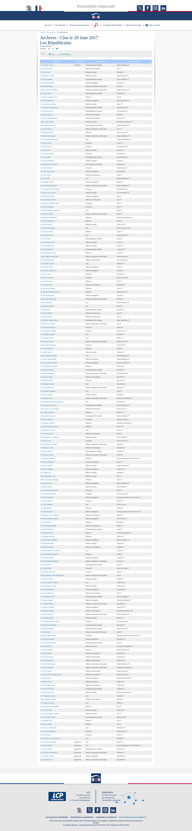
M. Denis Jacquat (47, 395)
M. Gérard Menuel (47, 529)
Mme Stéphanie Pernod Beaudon (52, 575)
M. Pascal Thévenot (47, 689)
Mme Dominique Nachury (49, 561)
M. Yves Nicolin (46, 565)
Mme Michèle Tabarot (48, 664)
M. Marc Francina (47, 278)
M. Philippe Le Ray (47, 448)
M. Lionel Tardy (46, 671)
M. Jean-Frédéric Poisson (49, 582)
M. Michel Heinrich (47, 370)
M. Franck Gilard (46, 313)
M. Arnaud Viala (46, 710)
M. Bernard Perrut (47, 579)
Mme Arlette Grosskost (48, 345)
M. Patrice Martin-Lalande (49, 519)
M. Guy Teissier (46, 678)
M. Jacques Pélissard (48, 572)
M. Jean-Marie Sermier (48, 643)
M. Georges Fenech (47, 264)
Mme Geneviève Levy (48, 476)
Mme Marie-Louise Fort (49, 271)
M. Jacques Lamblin (47, 423)
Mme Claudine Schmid (48, 636)
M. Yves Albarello (47, 79)
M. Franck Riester (47, 614)
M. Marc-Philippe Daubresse (50, 210)
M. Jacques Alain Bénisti (49, 107)
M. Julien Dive (45, 239)
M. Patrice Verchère (47, 703)
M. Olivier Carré (46, 143)
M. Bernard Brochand (48, 136)
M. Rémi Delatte (46, 224)
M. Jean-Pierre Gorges (48, 331)
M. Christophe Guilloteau (49, 366)
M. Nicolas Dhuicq (47, 232)
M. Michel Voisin (46, 724)
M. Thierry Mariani (47, 497)
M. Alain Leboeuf (46, 451)
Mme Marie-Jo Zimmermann (50, 738)
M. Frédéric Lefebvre (48, 458)
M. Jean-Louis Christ (48, 171)
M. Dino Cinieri (46, 175)
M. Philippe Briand (47, 132)
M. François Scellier (47, 756)
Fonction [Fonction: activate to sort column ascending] (79, 61)
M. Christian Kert (46, 398)
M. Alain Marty (45, 522)
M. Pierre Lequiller (47, 469)
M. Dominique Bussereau (49, 139)
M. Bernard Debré (47, 214)
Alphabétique (65, 54)
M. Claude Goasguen (48, 327)
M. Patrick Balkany (47, 100)
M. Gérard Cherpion (47, 161)
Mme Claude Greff (47, 341)
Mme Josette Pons (47, 593)
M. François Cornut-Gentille (50, 189)
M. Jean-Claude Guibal (48, 359)
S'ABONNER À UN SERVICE (105, 817)
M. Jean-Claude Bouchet (49, 118)
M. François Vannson (48, 696)
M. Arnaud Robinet (47, 618)
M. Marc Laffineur (47, 419)
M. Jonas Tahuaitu (47, 667)
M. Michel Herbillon (47, 373)
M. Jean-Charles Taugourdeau (51, 674)
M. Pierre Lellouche (47, 462)
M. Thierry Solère (47, 650)
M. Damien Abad (46, 69)
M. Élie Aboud (45, 72)
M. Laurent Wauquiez (48, 731)
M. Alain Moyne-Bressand (49, 554)
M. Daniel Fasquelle (47, 260)
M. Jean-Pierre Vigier (48, 717)
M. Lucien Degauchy (48, 221)
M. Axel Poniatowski (47, 589)
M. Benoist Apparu (47, 86)
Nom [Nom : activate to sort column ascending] (56, 61)
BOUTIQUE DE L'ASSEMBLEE (56, 817)
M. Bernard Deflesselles (49, 217)
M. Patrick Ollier (46, 568)
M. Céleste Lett (46, 472)
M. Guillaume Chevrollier (49, 164)
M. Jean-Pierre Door (48, 242)
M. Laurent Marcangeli (48, 494)
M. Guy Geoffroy (46, 302)
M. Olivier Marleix (47, 504)
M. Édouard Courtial (47, 196)
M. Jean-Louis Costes (48, 193)
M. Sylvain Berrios (47, 111)
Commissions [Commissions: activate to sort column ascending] (101, 61)
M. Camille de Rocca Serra (50, 621)
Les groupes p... (51, 32)
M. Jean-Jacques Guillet (49, 363)
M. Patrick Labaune (47, 412)
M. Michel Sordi (46, 653)
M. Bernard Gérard (47, 306)
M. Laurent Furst (46, 285)
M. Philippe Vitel (46, 721)
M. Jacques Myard (47, 558)
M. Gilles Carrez (46, 147)
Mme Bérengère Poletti (48, 586)
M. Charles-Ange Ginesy (49, 320)
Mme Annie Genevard (48, 299)
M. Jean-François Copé (49, 185)
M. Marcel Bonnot (47, 115)
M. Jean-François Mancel (49, 490)
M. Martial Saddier (47, 629)
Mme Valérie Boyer (47, 122)
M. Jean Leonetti (46, 465)
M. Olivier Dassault (47, 207)
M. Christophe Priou (47, 597)
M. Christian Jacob (47, 65)
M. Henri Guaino (46, 352)
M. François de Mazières (49, 752)
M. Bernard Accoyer (47, 76)
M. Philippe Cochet (47, 182)
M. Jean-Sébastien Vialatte (50, 714)
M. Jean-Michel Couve (48, 200)
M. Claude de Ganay (48, 288)
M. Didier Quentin (47, 600)
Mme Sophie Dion (47, 235)
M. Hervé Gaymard (47, 295)
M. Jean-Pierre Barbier (48, 104)
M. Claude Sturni (46, 760)
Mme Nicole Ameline (48, 83)
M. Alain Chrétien (46, 168)
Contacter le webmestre (133, 821)
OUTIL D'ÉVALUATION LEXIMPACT (132, 817)
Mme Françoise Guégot (49, 356)
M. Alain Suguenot (47, 660)
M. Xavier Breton (46, 129)
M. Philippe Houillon (47, 384)
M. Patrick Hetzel (46, 380)
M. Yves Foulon (46, 274)
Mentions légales (91, 821)
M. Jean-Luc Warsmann (49, 728)
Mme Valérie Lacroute (48, 416)
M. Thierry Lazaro (47, 434)
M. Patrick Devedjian (48, 228)
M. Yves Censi (46, 150)
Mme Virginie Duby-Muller (49, 256)
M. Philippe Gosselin (48, 334)
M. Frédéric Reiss (47, 604)
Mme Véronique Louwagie (50, 480)
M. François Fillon (47, 267)
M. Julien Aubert (46, 93)
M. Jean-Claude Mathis (49, 526)
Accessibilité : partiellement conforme (111, 821)
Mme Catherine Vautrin (48, 699)
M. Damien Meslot (47, 533)
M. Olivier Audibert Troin (49, 97)
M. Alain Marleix (46, 508)
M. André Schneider (47, 639)
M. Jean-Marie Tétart (48, 685)
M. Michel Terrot (46, 682)
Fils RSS (96, 823)
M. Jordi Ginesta (46, 317)
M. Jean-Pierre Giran (48, 324)
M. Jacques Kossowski (48, 405)
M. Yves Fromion (46, 281)
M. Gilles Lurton (46, 487)
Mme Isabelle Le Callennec (50, 437)
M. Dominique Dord (47, 246)
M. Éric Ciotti (45, 178)
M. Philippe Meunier (47, 536)
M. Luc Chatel (45, 157)
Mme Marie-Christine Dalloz (50, 203)
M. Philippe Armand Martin (50, 515)
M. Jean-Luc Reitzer (47, 607)
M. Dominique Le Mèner (49, 444)
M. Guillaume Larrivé (48, 430)
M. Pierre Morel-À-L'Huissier (50, 551)
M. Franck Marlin (46, 749)
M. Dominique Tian (47, 692)
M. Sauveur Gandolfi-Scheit (50, 292)
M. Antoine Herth (46, 377)
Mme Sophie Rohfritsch (49, 625)
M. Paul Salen (45, 632)
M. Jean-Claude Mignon (49, 540)
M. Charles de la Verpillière (50, 706)
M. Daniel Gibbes (47, 745)
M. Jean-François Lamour (49, 426)
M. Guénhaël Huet (47, 387)
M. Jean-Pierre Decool (48, 742)
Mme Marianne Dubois (48, 253)
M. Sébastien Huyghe (48, 391)
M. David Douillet (46, 249)
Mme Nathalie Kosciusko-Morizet (52, 402)
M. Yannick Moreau (47, 547)
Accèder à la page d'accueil (47, 23)
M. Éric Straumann (47, 657)
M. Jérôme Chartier (47, 154)
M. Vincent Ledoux (47, 455)
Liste (52, 54)
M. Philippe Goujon (47, 338)
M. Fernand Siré (46, 646)
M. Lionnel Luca (46, 483)
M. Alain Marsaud (47, 512)
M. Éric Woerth (46, 735)
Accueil (43, 32)
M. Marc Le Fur (46, 441)
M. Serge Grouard (47, 349)
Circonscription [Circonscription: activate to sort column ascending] (134, 61)
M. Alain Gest (45, 310)
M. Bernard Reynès (47, 611)
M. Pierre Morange (47, 543)
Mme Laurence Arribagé (49, 90)
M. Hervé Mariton (47, 501)
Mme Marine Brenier (48, 125)
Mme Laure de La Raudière (50, 409)
